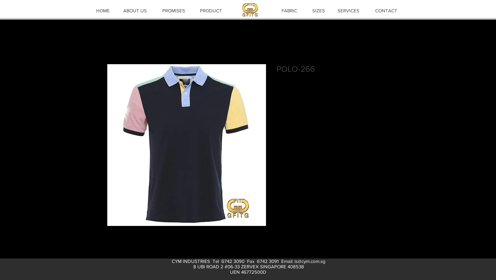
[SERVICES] (348, 10)
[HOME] (102, 10)
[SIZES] (318, 10)
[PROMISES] (173, 10)
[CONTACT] (386, 10)
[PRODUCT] (211, 10)
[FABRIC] (289, 10)
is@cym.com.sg (310, 261)
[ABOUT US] (135, 10)
